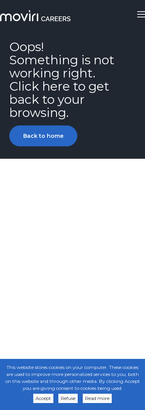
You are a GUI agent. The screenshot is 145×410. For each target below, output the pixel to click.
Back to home (43, 135)
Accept (43, 398)
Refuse (68, 398)
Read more (97, 398)
